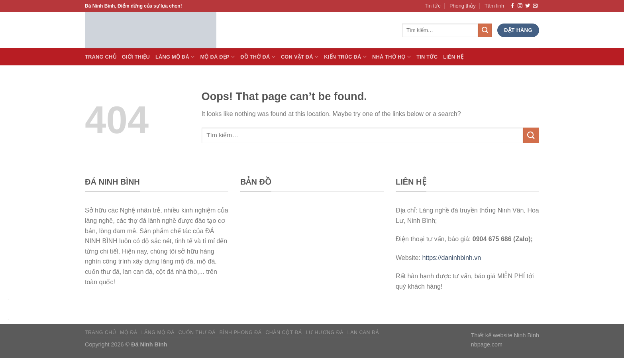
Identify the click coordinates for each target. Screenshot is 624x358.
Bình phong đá (241, 332)
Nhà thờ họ (391, 57)
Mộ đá (128, 332)
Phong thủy (462, 6)
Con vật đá (299, 57)
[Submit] (531, 135)
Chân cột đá (283, 332)
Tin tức (433, 6)
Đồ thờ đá (257, 57)
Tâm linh (494, 6)
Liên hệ (453, 57)
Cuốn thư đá (197, 332)
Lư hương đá (324, 332)
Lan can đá (363, 332)
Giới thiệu (136, 57)
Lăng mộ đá (158, 332)
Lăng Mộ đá (175, 57)
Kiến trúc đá (345, 57)
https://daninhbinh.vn (451, 257)
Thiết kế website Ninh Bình (505, 335)
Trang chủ (100, 332)
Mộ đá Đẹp (217, 57)
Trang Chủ (100, 57)
